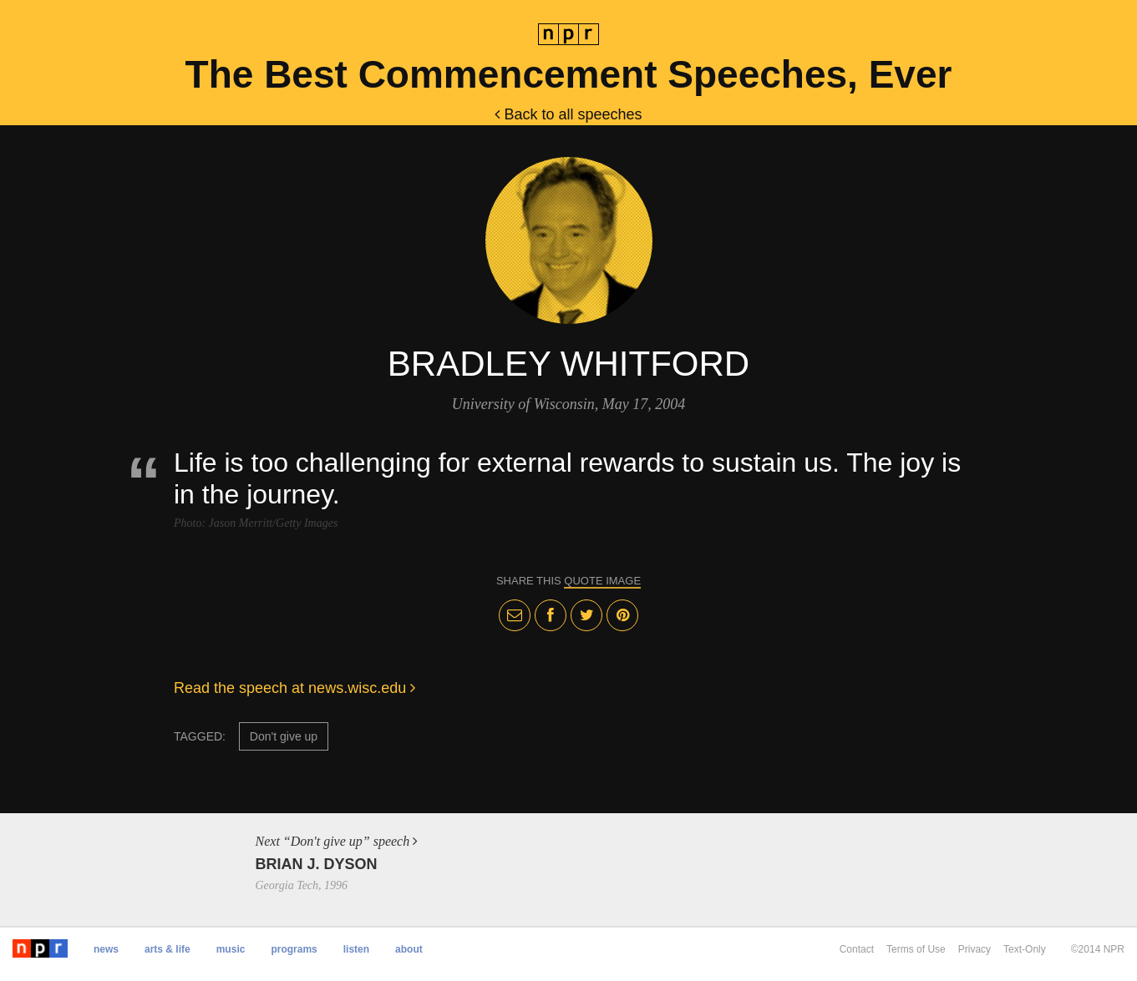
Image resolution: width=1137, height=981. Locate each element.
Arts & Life (167, 949)
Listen (356, 949)
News (106, 949)
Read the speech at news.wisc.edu (294, 688)
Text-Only (1024, 949)
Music (231, 949)
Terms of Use (916, 949)
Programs (294, 949)
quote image (602, 580)
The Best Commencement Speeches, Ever (568, 74)
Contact (857, 949)
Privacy (974, 949)
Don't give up (283, 736)
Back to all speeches (568, 114)
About (409, 949)
